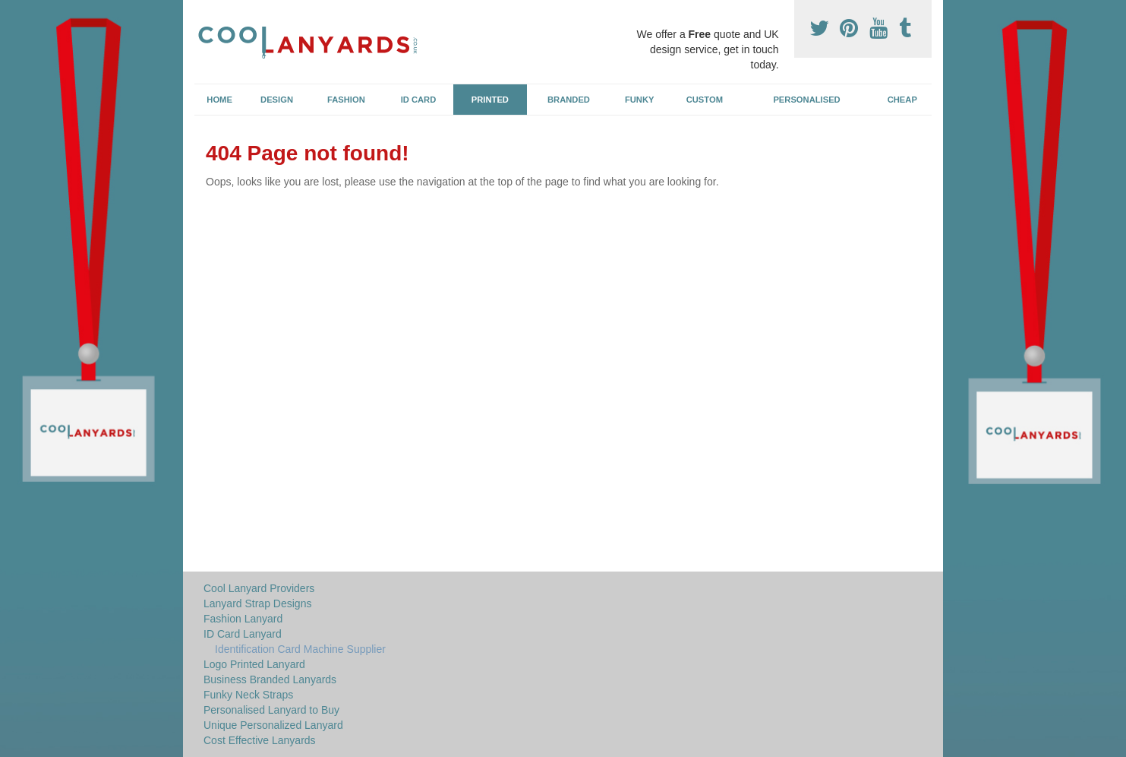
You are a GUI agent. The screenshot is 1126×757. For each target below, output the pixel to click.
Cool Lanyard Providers (258, 588)
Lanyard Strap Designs (257, 603)
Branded (568, 99)
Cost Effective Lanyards (259, 740)
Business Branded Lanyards (269, 679)
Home (219, 99)
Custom (704, 99)
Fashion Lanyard (242, 619)
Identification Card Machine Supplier (300, 649)
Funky (639, 99)
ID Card (419, 99)
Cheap (902, 99)
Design (276, 99)
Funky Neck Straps (248, 695)
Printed (490, 99)
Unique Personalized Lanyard (273, 725)
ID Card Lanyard (242, 634)
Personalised (806, 99)
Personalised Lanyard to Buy (271, 710)
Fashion (346, 99)
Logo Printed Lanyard (254, 664)
